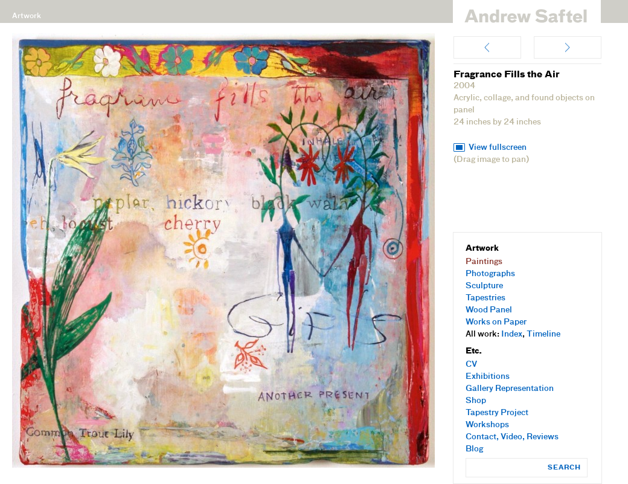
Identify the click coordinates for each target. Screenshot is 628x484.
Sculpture (484, 286)
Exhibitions (488, 377)
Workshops (487, 425)
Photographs (490, 274)
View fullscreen (498, 148)
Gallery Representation (510, 389)
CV (471, 365)
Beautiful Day (487, 47)
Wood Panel (489, 310)
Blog (474, 449)
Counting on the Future (567, 47)
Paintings (484, 262)
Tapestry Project (497, 413)
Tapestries (485, 298)
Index (511, 334)
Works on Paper (496, 322)
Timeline (543, 334)
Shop (476, 401)
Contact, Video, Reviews (512, 437)
